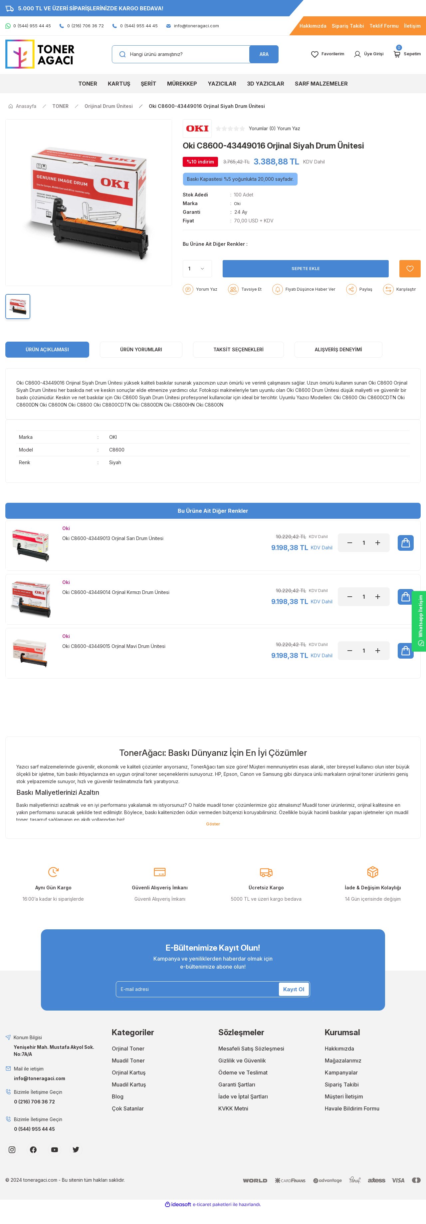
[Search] (195, 54)
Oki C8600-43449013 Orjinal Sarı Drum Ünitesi (112, 546)
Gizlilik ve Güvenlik (242, 1075)
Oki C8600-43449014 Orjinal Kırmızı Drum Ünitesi (115, 602)
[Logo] (40, 53)
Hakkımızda (339, 1063)
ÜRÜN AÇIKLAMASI (47, 358)
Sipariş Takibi (342, 1099)
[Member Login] (364, 54)
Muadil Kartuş (129, 1099)
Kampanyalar (341, 1087)
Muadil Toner (128, 1075)
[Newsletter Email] (213, 1004)
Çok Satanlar (128, 1123)
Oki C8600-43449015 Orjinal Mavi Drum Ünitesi (113, 658)
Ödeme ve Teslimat (243, 1087)
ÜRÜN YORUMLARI (141, 358)
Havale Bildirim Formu (352, 1123)
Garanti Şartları (236, 1099)
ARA (264, 54)
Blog (117, 1111)
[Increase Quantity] (378, 551)
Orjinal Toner (128, 1063)
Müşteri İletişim (344, 1111)
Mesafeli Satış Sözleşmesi (251, 1063)
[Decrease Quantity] (350, 551)
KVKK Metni (233, 1123)
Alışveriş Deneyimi (338, 358)
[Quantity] (197, 285)
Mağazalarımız (343, 1075)
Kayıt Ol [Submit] (293, 1004)
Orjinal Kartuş (129, 1087)
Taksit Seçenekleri (238, 358)
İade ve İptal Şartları (243, 1111)
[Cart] (405, 54)
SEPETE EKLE (302, 285)
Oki (237, 203)
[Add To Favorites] (406, 285)
